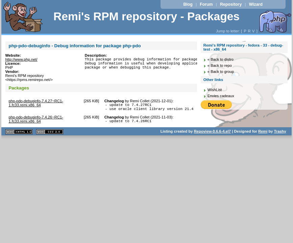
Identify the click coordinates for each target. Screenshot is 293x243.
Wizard (256, 4)
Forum (206, 4)
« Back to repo (219, 65)
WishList (214, 90)
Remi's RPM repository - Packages (146, 16)
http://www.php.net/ (21, 59)
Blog (187, 4)
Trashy (280, 134)
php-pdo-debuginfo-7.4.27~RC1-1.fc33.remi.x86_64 (36, 103)
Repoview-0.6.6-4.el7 (212, 134)
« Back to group (220, 72)
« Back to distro (220, 59)
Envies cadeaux (220, 96)
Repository (231, 4)
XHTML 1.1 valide (18, 134)
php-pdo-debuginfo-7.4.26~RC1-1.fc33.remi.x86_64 (36, 121)
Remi (262, 134)
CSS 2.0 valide (49, 134)
